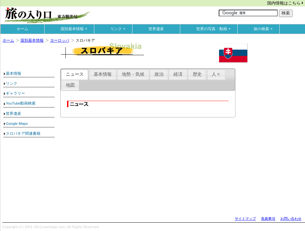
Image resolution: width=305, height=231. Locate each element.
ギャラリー (15, 93)
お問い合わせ (290, 218)
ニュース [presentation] (75, 74)
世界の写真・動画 (214, 28)
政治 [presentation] (159, 74)
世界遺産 (156, 29)
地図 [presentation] (70, 85)
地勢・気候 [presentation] (133, 74)
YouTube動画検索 (21, 103)
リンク (119, 28)
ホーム (22, 29)
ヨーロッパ (59, 40)
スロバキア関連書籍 (23, 133)
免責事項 (268, 218)
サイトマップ (245, 218)
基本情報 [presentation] (103, 74)
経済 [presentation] (178, 74)
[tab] (74, 74)
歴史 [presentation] (197, 74)
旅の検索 (264, 28)
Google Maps (17, 123)
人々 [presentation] (216, 74)
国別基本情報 (75, 28)
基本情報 (13, 73)
